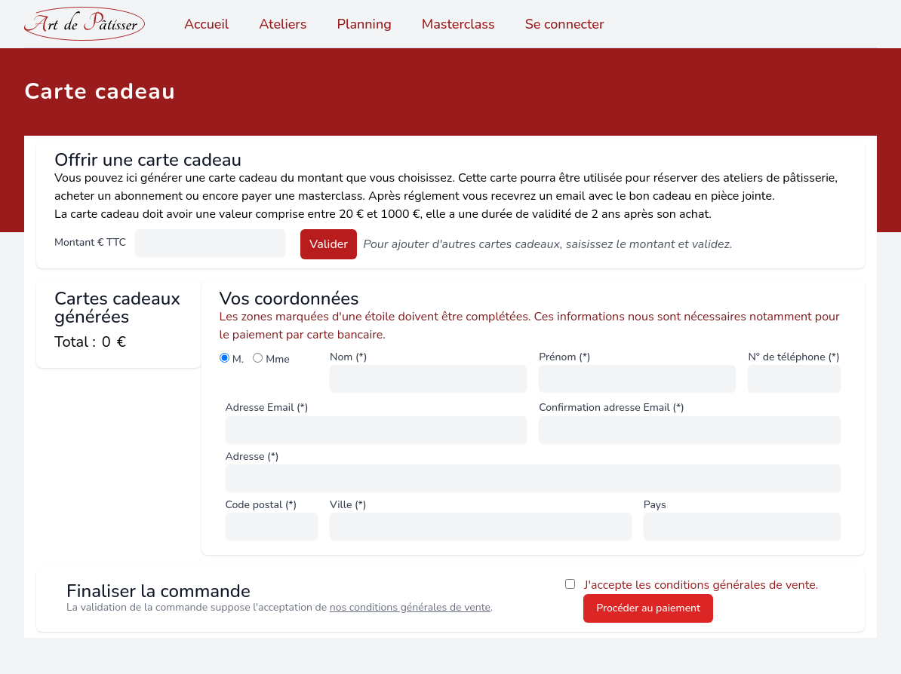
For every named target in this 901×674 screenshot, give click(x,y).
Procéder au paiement (648, 608)
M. (238, 359)
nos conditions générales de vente (410, 607)
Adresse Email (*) (267, 407)
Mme (278, 359)
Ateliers (282, 24)
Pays (655, 505)
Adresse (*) (252, 456)
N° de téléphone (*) (793, 357)
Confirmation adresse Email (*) (611, 407)
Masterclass (458, 24)
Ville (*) (348, 505)
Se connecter (564, 24)
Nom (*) (348, 357)
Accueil (206, 24)
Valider (328, 244)
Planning (364, 24)
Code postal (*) (261, 505)
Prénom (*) (564, 357)
